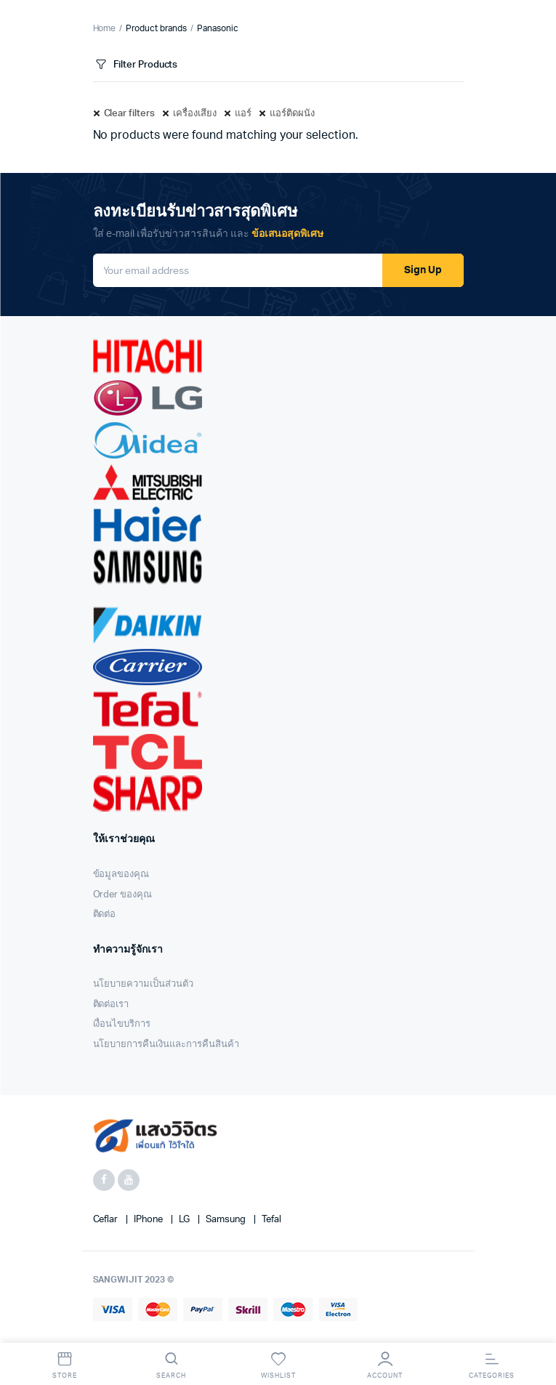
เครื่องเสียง (195, 113)
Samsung (227, 1219)
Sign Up (423, 270)
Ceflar (107, 1219)
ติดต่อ (104, 914)
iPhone (149, 1219)
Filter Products (135, 65)
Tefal (271, 1219)
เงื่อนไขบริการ (122, 1024)
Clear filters (130, 113)
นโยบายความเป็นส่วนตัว (143, 984)
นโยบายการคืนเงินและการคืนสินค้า (166, 1044)
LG (185, 1219)
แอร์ (243, 113)
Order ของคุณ (123, 895)
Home (104, 28)
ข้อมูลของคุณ (121, 874)
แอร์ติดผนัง (292, 113)
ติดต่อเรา (111, 1004)
